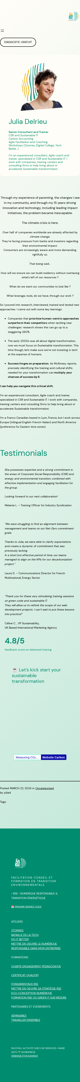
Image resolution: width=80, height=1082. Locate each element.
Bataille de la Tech (25, 935)
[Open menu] (2, 30)
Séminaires (18, 1015)
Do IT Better (20, 939)
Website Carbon (53, 757)
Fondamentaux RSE (24, 984)
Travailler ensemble (25, 1020)
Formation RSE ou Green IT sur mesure (38, 997)
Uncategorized (44, 788)
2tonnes (17, 930)
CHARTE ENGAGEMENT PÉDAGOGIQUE (36, 966)
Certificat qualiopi (24, 975)
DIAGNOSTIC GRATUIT (18, 42)
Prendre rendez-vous (28, 906)
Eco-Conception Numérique (31, 993)
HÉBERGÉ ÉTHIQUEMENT (24, 1055)
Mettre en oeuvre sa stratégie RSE (36, 988)
